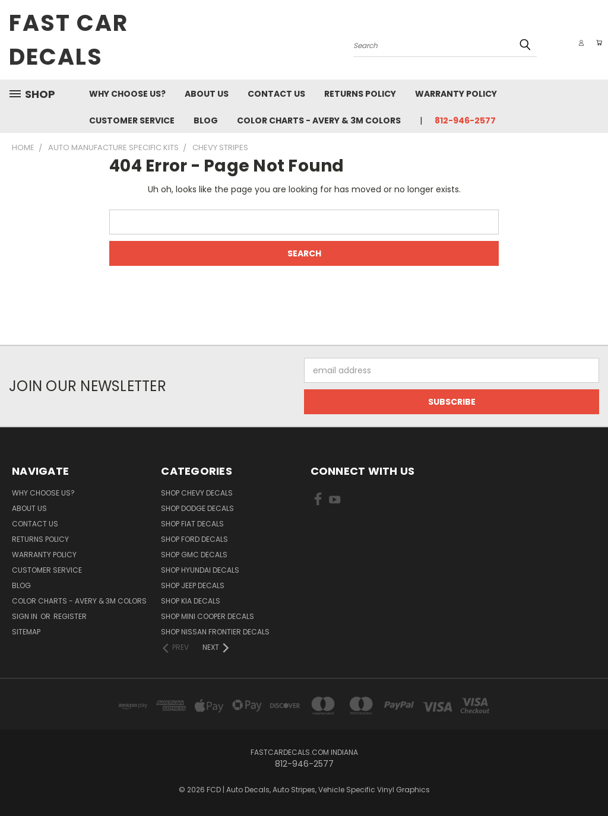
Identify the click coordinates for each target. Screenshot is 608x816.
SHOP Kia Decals (190, 601)
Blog (206, 120)
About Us (207, 94)
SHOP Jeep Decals (192, 585)
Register (70, 616)
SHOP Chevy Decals (197, 493)
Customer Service (132, 120)
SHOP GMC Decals (194, 555)
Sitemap (26, 632)
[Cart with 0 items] (596, 43)
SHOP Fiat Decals (192, 524)
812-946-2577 (465, 120)
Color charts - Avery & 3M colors (319, 120)
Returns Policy (360, 94)
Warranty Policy (456, 94)
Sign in (25, 616)
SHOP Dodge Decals (197, 508)
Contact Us (276, 94)
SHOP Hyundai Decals (200, 570)
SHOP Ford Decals (194, 539)
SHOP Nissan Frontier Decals (215, 632)
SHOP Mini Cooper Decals (207, 616)
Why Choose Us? (127, 94)
